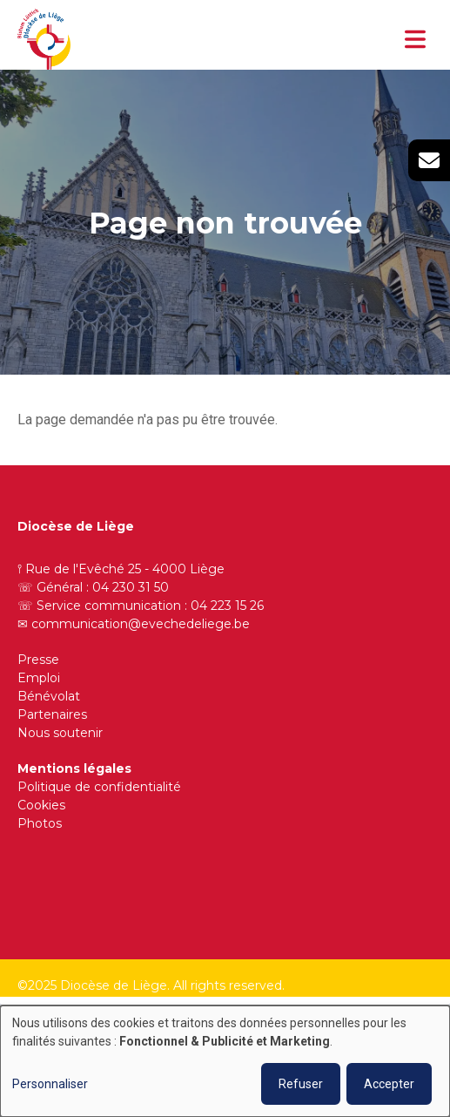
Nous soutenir (60, 733)
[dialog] (225, 1061)
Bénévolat (48, 696)
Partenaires (52, 714)
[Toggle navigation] (415, 39)
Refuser (301, 1084)
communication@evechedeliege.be (140, 624)
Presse (38, 659)
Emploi (38, 678)
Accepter (389, 1084)
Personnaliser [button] (50, 1084)
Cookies (41, 805)
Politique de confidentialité (99, 787)
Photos (39, 823)
